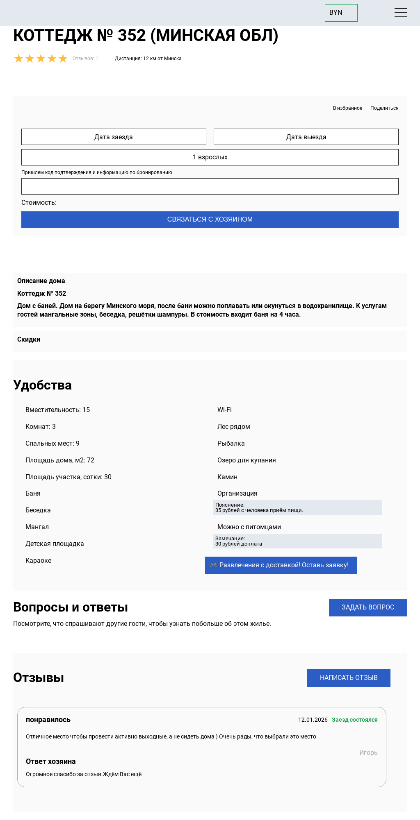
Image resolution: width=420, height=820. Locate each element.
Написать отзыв (349, 678)
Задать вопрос (368, 607)
